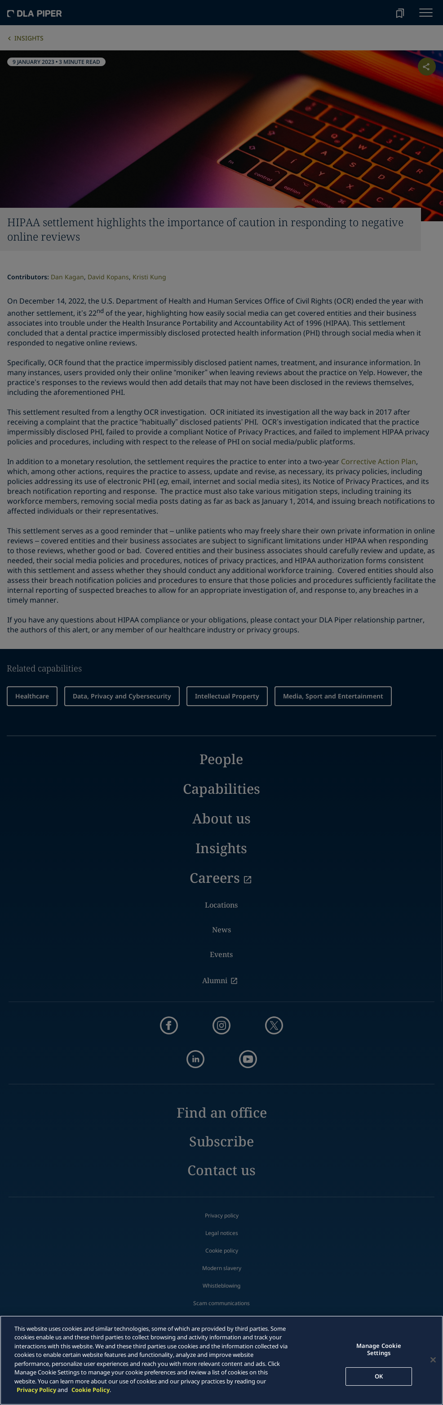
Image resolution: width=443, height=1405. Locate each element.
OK (379, 1376)
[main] (221, 1360)
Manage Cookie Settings (379, 1349)
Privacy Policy (36, 1390)
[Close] (433, 1360)
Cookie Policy (90, 1390)
